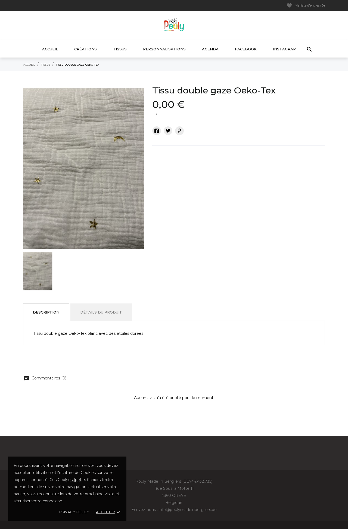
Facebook (246, 49)
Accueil (50, 49)
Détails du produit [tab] (101, 312)
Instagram (284, 49)
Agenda (210, 49)
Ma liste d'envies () (306, 5)
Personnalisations (164, 49)
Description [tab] (46, 312)
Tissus (120, 49)
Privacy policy (74, 512)
